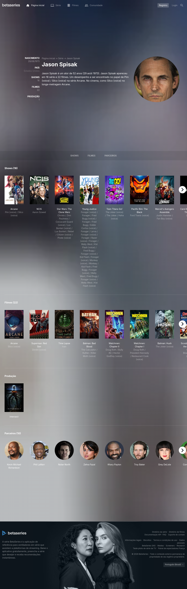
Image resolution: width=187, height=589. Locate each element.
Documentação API (153, 535)
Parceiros (110, 155)
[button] (14, 455)
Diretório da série (159, 532)
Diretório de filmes (177, 532)
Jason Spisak (73, 58)
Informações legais (133, 540)
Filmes (91, 155)
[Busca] (182, 5)
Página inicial (48, 58)
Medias (161, 545)
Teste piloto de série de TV (144, 548)
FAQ (164, 535)
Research (181, 545)
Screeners (170, 545)
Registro (163, 5)
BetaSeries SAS (148, 545)
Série (60, 58)
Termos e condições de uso (165, 540)
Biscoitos (147, 540)
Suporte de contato (176, 535)
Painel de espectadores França (171, 548)
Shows (74, 155)
